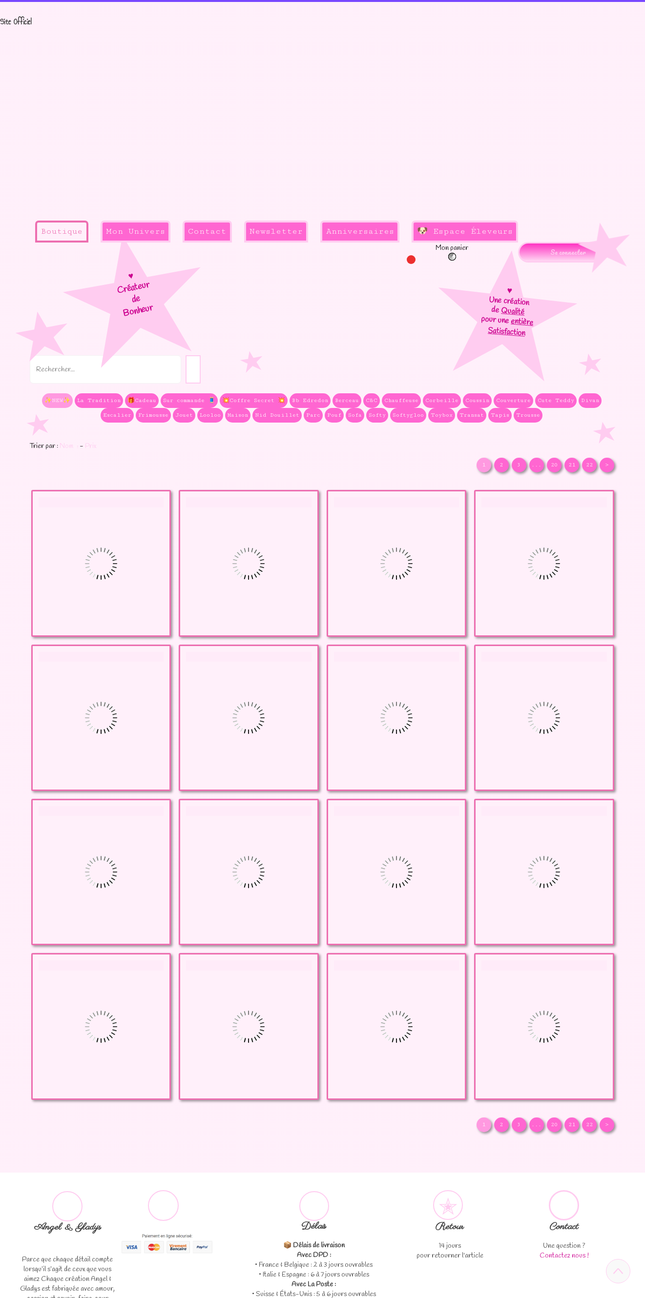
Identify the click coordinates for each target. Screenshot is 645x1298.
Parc (313, 415)
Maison (238, 415)
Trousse (528, 415)
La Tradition (99, 400)
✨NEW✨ (57, 400)
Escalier (117, 415)
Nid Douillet (277, 415)
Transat (471, 415)
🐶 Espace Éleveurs (465, 231)
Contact (207, 231)
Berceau (347, 400)
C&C (371, 400)
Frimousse (153, 415)
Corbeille (441, 400)
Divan (590, 400)
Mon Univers (135, 231)
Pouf (334, 415)
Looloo (210, 415)
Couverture (513, 400)
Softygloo (408, 415)
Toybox (442, 415)
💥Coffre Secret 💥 (253, 400)
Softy (377, 415)
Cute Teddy (556, 400)
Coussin (477, 400)
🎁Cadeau (141, 400)
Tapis (500, 415)
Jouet (184, 415)
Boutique (62, 231)
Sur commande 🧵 (189, 400)
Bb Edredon (310, 400)
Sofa (355, 415)
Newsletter (276, 231)
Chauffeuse (401, 400)
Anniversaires (360, 231)
